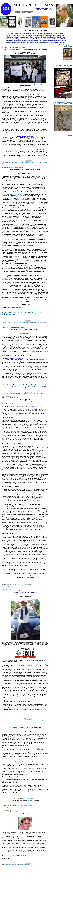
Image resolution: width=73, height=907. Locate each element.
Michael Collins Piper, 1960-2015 (10, 811)
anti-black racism (7, 720)
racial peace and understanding (30, 393)
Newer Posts (3, 867)
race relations (14, 323)
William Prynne (19, 323)
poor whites (24, 393)
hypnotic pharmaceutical (43, 720)
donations (41, 155)
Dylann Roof (35, 322)
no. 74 (13, 194)
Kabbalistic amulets (41, 162)
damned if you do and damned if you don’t (26, 322)
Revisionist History (29, 798)
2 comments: (22, 160)
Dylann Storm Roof (32, 720)
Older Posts (46, 867)
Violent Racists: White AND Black (10, 397)
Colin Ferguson (23, 585)
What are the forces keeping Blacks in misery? (13, 327)
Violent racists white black (16, 307)
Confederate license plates (25, 720)
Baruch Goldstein (7, 585)
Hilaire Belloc (39, 322)
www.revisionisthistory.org (25, 333)
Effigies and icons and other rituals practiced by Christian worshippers (15, 162)
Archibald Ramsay (7, 322)
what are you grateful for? (40, 393)
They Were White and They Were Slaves (30, 384)
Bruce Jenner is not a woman (9, 725)
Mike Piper (16, 864)
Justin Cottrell (44, 322)
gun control (37, 720)
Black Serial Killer (30, 406)
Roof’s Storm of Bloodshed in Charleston (12, 590)
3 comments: (22, 805)
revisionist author (26, 864)
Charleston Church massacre (15, 322)
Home (25, 867)
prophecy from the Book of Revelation (36, 806)
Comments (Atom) (10, 869)
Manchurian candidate (5, 586)
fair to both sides (7, 393)
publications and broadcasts (27, 157)
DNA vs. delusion (16, 806)
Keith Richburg (12, 393)
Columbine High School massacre (15, 720)
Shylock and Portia (12, 586)
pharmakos (27, 806)
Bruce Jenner (7, 806)
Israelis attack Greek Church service (31, 162)
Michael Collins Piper (8, 323)
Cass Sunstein (18, 585)
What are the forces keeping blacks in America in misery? (23, 310)
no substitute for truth (18, 393)
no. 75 (9, 226)
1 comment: (21, 584)
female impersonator (22, 806)
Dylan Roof (34, 585)
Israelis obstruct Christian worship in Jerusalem (14, 47)
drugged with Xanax (29, 585)
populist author (20, 864)
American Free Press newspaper (9, 864)
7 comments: (22, 862)
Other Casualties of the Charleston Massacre (13, 167)
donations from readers (25, 709)
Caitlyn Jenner (11, 806)
